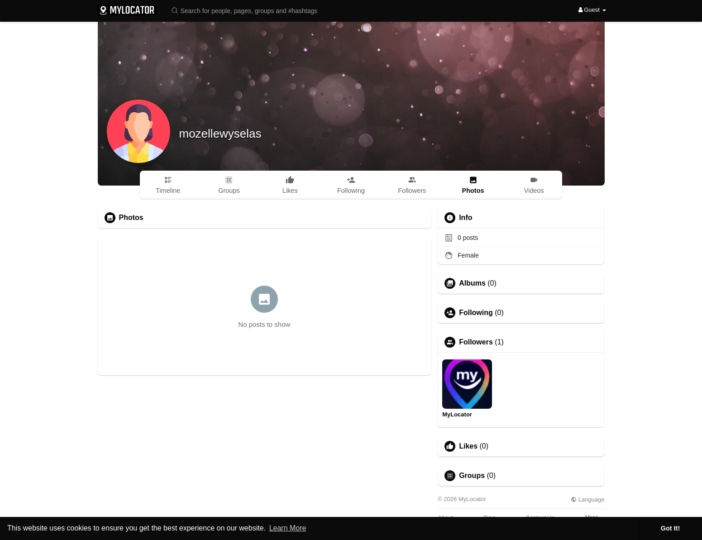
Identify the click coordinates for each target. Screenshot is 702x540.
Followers (476, 342)
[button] (250, 10)
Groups (472, 475)
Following (476, 312)
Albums (472, 283)
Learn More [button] (287, 528)
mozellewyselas (220, 133)
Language (587, 499)
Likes (468, 446)
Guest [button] (592, 9)
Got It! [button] (670, 528)
